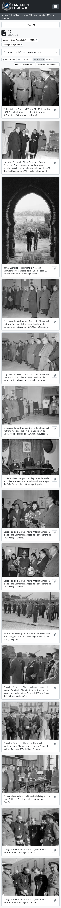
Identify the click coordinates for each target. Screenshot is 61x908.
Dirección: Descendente (47, 64)
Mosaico (39, 59)
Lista (49, 59)
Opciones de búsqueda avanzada (22, 52)
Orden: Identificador (23, 64)
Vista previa (9, 59)
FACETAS (30, 24)
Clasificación (24, 59)
